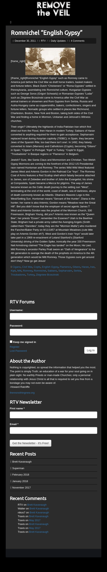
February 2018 (20, 474)
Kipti (13, 270)
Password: (16, 325)
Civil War (27, 266)
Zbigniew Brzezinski (47, 274)
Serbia (77, 270)
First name (17, 408)
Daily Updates (58, 40)
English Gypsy (50, 266)
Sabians (52, 270)
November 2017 (21, 487)
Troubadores (18, 274)
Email (14, 424)
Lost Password (18, 350)
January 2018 (20, 481)
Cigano (16, 266)
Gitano (76, 266)
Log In (91, 350)
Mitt (19, 270)
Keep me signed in (24, 342)
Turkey (30, 274)
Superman (18, 468)
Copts (37, 266)
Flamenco (65, 266)
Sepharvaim (65, 270)
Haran (85, 266)
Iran (92, 266)
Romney (27, 270)
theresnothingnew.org (22, 392)
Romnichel (40, 270)
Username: (16, 310)
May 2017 (35, 520)
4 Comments (77, 40)
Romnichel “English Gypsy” (46, 32)
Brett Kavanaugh (22, 461)
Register (14, 346)
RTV (43, 40)
